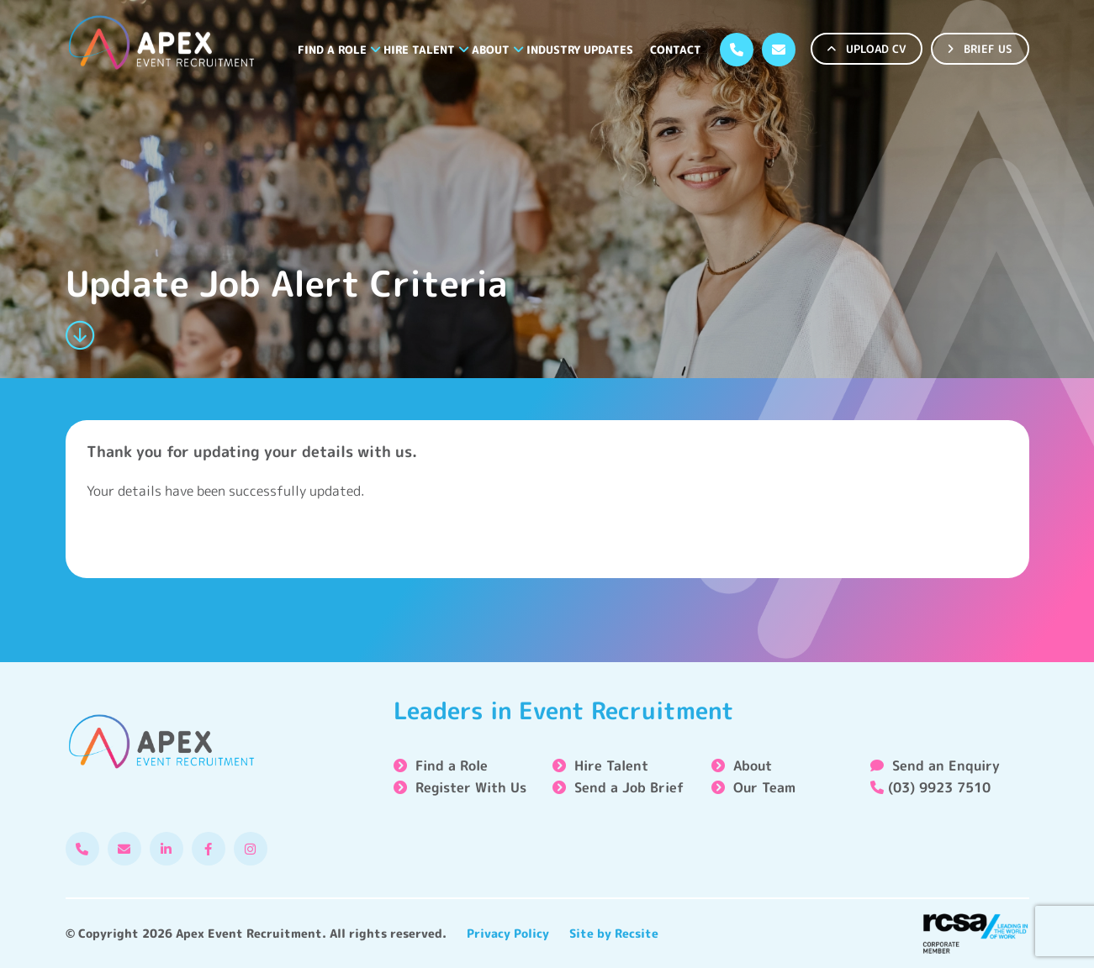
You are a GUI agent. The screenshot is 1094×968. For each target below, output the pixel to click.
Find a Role (332, 49)
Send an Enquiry (935, 765)
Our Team (764, 787)
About (491, 49)
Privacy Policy (508, 933)
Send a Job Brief (629, 787)
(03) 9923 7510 (930, 787)
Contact (675, 49)
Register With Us (470, 787)
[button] (375, 49)
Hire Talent (419, 49)
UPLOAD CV (866, 48)
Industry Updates (579, 49)
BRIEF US (980, 48)
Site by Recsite (613, 933)
